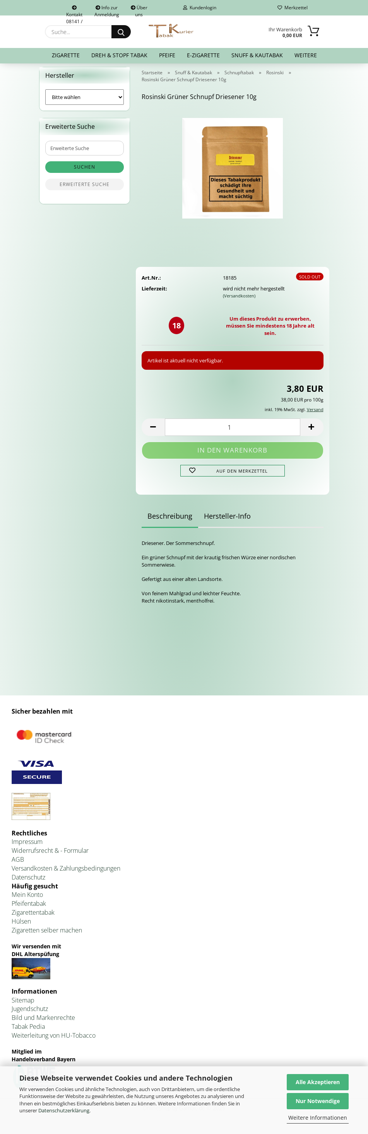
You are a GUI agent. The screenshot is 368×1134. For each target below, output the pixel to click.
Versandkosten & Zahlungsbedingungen (66, 873)
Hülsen (21, 926)
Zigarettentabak (33, 917)
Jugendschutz (30, 1013)
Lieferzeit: (154, 293)
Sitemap (23, 1005)
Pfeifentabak (29, 908)
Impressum (27, 846)
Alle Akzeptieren (318, 1082)
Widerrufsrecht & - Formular (50, 855)
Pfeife (167, 55)
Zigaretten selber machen (47, 935)
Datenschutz (28, 882)
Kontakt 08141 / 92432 (74, 10)
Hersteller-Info (227, 521)
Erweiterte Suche (85, 189)
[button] (153, 432)
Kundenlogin (199, 7)
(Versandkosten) (239, 301)
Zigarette (66, 55)
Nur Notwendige (318, 1101)
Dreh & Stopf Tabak (119, 55)
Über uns (139, 9)
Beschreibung (169, 521)
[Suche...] (121, 31)
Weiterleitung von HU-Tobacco (54, 1040)
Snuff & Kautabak (257, 55)
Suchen (84, 172)
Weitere (305, 55)
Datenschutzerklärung (63, 1110)
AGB (18, 864)
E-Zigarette (203, 55)
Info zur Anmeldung (106, 9)
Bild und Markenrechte (43, 1022)
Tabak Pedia (28, 1031)
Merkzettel (292, 7)
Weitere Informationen (317, 1117)
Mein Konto (27, 899)
